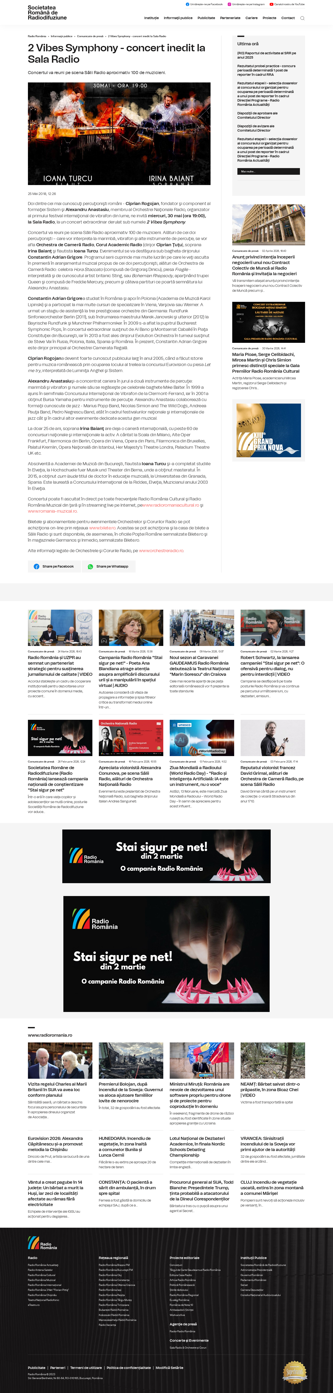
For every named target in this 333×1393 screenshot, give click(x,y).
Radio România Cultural (41, 1275)
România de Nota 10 (181, 1305)
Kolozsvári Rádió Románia (114, 1315)
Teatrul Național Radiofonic (43, 1300)
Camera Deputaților (252, 1290)
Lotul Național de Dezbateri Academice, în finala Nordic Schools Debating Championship (202, 1150)
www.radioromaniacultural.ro (170, 505)
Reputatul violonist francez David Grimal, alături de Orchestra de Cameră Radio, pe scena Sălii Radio (273, 759)
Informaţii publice (178, 18)
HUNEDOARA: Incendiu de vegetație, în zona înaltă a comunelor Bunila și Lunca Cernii (131, 1150)
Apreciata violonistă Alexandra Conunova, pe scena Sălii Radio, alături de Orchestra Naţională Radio (131, 759)
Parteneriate (230, 18)
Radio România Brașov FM (114, 1265)
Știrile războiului (179, 1290)
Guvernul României (252, 1275)
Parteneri (57, 1368)
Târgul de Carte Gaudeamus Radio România (195, 1270)
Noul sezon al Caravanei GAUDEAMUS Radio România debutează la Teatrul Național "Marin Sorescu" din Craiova (202, 652)
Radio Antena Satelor (40, 1270)
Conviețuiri (176, 1265)
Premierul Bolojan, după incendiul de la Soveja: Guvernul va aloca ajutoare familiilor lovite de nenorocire (131, 1076)
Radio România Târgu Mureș (115, 1300)
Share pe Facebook (58, 566)
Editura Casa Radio (181, 1275)
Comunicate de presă (90, 36)
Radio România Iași (110, 1290)
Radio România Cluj (110, 1275)
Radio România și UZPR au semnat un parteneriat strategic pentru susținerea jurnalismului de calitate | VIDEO (60, 654)
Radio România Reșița (112, 1295)
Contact (288, 18)
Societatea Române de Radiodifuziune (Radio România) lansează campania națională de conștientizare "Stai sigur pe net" (60, 764)
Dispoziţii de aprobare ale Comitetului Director (268, 115)
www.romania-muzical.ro (52, 511)
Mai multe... (248, 171)
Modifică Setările (169, 1368)
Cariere (252, 18)
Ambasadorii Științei (182, 1310)
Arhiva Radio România (183, 1280)
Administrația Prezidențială (256, 1270)
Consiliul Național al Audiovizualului (261, 1295)
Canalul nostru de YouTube (287, 4)
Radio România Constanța (114, 1280)
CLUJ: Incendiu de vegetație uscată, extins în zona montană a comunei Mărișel (273, 1191)
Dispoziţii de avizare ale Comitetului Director (268, 128)
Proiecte (269, 18)
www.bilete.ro (102, 528)
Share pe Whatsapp (112, 566)
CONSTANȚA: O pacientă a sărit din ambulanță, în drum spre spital (131, 1191)
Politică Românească (182, 1285)
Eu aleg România (179, 1300)
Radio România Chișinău (42, 1295)
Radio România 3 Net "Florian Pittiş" (48, 1290)
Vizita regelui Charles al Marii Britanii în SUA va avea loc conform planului (60, 1081)
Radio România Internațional (44, 1285)
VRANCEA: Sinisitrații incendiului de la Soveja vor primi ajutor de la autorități (273, 1147)
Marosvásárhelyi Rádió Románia (117, 1320)
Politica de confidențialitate (129, 1368)
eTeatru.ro (34, 1305)
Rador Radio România (182, 1331)
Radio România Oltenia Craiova (117, 1285)
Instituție (151, 18)
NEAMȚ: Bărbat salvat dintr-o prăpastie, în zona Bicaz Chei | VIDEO (273, 1073)
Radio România (37, 36)
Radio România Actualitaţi (43, 1265)
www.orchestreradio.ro (161, 551)
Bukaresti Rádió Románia (113, 1310)
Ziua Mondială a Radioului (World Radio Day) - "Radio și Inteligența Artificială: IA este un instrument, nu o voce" (202, 761)
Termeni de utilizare (86, 1368)
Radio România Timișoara (114, 1305)
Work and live (177, 1315)
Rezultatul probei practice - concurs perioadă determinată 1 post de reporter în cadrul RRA (268, 70)
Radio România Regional (184, 1295)
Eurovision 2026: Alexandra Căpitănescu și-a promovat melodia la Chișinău (60, 1147)
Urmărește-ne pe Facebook (204, 4)
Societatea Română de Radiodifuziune (263, 1265)
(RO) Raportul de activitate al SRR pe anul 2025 (268, 55)
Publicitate (206, 18)
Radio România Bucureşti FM (116, 1270)
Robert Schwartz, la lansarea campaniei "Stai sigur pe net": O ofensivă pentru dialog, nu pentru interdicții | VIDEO (273, 654)
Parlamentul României (253, 1280)
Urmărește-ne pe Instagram (246, 4)
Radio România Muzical (41, 1280)
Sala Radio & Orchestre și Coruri (188, 1347)
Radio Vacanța (107, 1325)
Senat (244, 1285)
